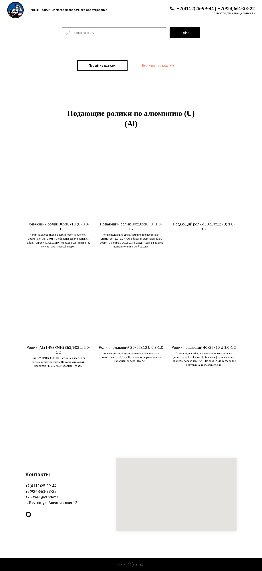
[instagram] (28, 514)
